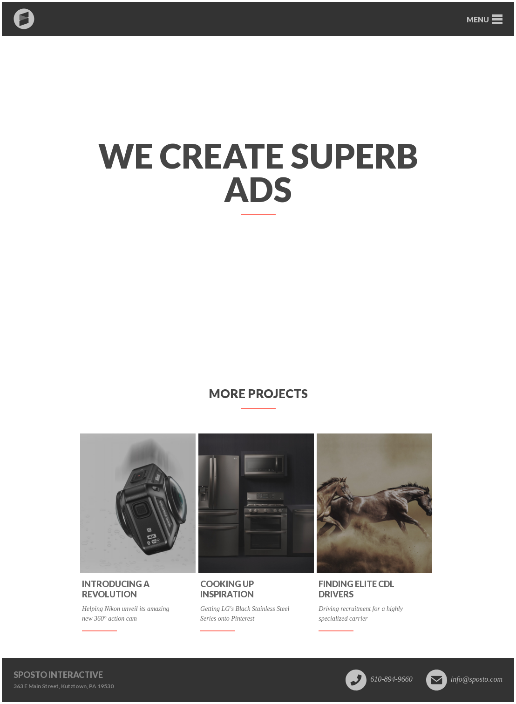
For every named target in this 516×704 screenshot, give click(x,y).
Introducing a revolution (115, 589)
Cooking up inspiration (227, 589)
